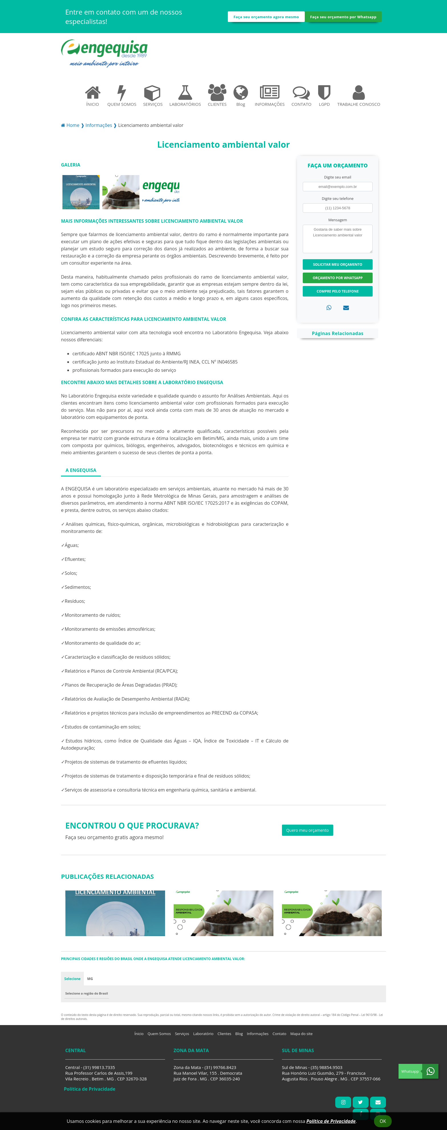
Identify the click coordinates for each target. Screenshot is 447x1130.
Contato (279, 1036)
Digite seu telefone (337, 200)
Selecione (72, 981)
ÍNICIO (93, 97)
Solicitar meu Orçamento (337, 266)
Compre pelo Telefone (338, 293)
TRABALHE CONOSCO (358, 97)
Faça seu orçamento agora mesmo (266, 18)
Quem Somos (159, 1036)
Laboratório (203, 1036)
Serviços (182, 1036)
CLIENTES (217, 97)
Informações (258, 1036)
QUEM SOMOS (122, 97)
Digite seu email (337, 179)
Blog (240, 97)
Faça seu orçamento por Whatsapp (343, 18)
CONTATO (301, 97)
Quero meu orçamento (307, 832)
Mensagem (337, 222)
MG (90, 981)
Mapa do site (301, 1036)
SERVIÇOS (152, 97)
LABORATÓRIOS (185, 97)
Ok (383, 1121)
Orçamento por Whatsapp (338, 280)
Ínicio (138, 1036)
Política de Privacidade (331, 1121)
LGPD (324, 97)
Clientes (224, 1036)
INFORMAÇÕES (270, 97)
